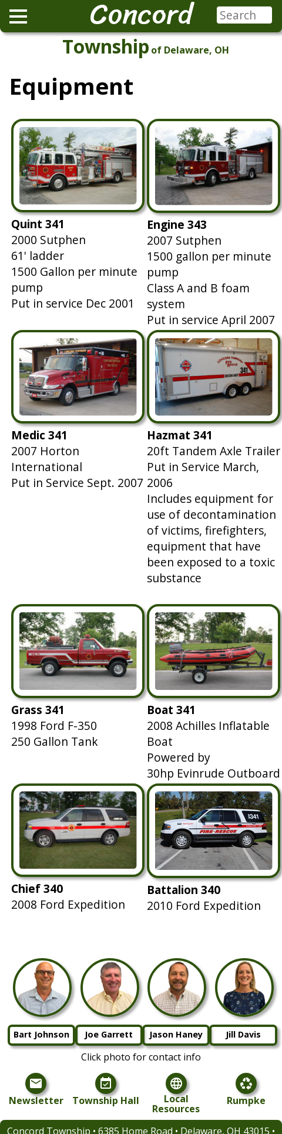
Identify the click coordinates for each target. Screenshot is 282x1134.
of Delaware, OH (190, 50)
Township (105, 46)
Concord (141, 14)
